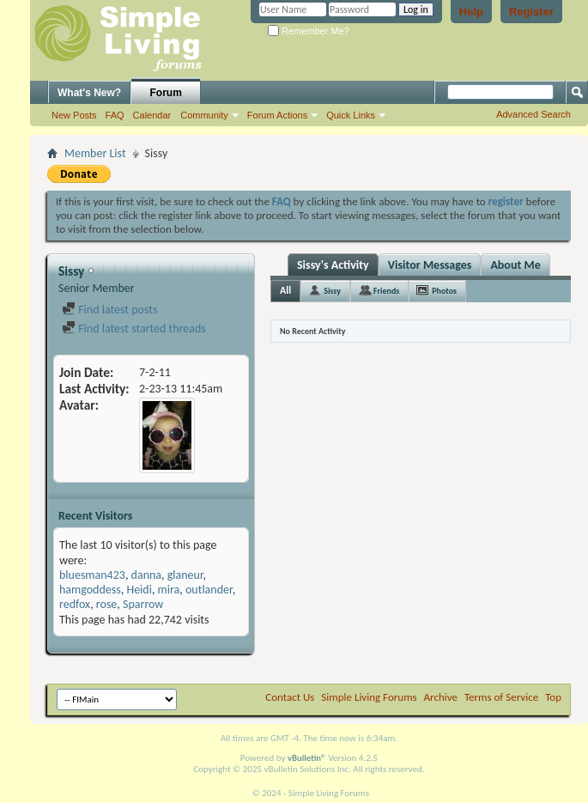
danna (146, 575)
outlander (209, 589)
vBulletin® (307, 757)
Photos (444, 290)
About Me (515, 265)
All (285, 290)
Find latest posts (109, 309)
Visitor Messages (430, 265)
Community (204, 115)
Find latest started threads (134, 328)
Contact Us (289, 696)
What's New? (89, 93)
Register (531, 11)
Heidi (138, 589)
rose (106, 604)
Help (471, 11)
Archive (441, 696)
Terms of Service (501, 696)
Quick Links (350, 115)
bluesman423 (92, 575)
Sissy (332, 290)
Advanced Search (533, 114)
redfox (74, 604)
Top (553, 696)
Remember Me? (308, 31)
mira (169, 589)
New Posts (74, 115)
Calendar (152, 115)
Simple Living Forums (368, 696)
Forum (166, 93)
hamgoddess (90, 589)
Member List (95, 153)
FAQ (115, 115)
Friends (386, 290)
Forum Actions (277, 115)
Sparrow (143, 604)
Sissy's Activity (333, 265)
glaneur (185, 575)
